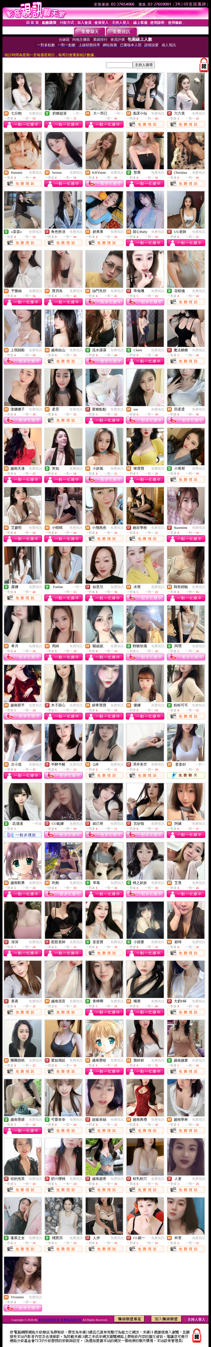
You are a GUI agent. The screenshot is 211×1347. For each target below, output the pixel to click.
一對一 (78, 113)
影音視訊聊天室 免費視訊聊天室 (60, 1319)
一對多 (37, 824)
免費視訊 (35, 113)
